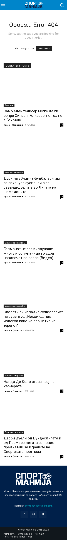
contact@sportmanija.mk (39, 505)
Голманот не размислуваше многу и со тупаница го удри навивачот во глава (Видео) (29, 253)
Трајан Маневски (13, 124)
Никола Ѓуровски (13, 330)
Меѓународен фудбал (15, 243)
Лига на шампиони (14, 172)
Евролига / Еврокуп (14, 375)
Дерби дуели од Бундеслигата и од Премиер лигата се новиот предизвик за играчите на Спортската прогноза (32, 445)
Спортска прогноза (14, 432)
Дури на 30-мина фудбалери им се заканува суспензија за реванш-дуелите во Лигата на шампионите (32, 185)
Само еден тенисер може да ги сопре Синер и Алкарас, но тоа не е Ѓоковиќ (33, 115)
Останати (9, 105)
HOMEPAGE (44, 49)
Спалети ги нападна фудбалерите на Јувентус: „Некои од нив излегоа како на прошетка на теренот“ (33, 319)
